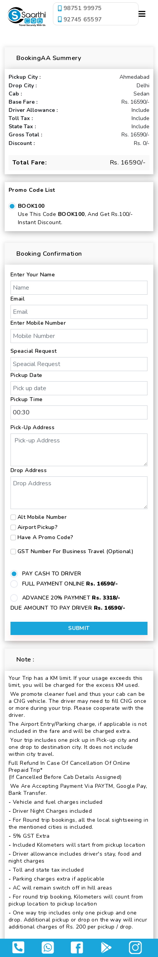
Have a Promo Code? (46, 537)
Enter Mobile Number (38, 323)
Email (18, 298)
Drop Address (29, 470)
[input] (79, 388)
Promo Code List (32, 190)
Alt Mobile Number (42, 517)
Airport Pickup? (38, 527)
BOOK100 (31, 206)
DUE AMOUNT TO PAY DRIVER (68, 608)
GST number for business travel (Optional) (75, 551)
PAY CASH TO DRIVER (51, 573)
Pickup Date (26, 375)
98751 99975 (80, 8)
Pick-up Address (32, 427)
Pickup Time (27, 399)
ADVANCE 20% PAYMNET (71, 597)
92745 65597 (80, 19)
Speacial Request (34, 351)
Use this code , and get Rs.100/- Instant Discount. (75, 218)
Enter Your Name (33, 274)
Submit (79, 628)
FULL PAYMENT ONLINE (70, 583)
